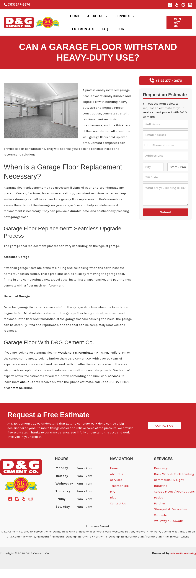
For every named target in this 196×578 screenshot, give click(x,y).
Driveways (161, 477)
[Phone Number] (165, 154)
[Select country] (147, 154)
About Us (116, 483)
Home (114, 477)
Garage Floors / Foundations (174, 500)
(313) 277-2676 (17, 4)
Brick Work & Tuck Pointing (174, 483)
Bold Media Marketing (178, 562)
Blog (7, 87)
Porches (160, 512)
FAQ (112, 500)
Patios (158, 506)
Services (116, 488)
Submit (165, 221)
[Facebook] (170, 5)
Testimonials (119, 494)
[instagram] (31, 508)
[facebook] (11, 508)
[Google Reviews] (183, 5)
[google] (18, 508)
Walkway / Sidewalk (168, 530)
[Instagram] (190, 5)
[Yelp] (176, 5)
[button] (101, 18)
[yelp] (24, 508)
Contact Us (118, 512)
